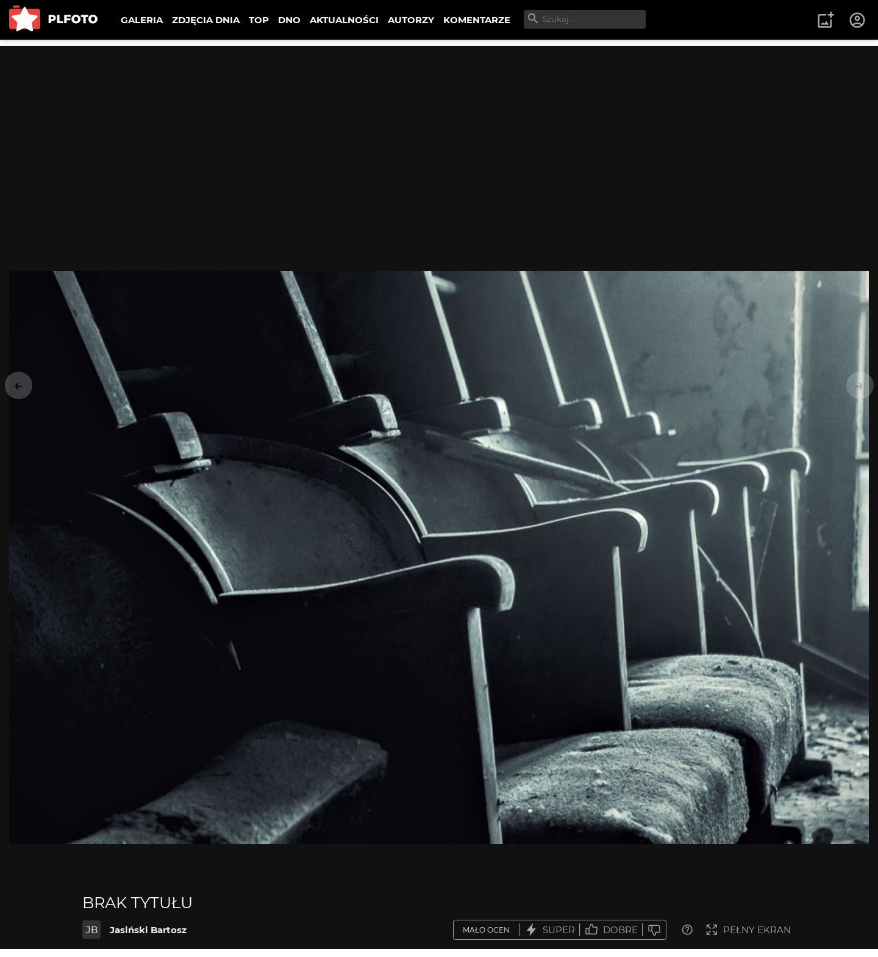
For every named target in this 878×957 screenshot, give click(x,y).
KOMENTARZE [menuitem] (476, 20)
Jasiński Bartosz (148, 930)
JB (92, 930)
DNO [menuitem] (289, 20)
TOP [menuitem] (259, 20)
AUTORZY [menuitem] (411, 20)
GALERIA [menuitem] (142, 20)
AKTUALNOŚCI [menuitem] (344, 20)
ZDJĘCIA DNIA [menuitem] (206, 20)
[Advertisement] (439, 131)
